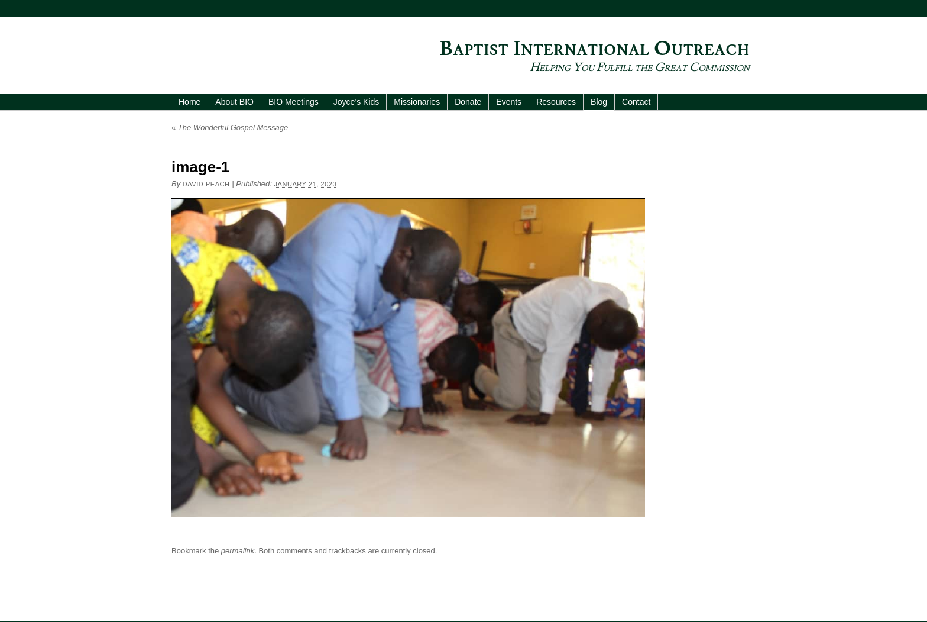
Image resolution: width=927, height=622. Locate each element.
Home (189, 102)
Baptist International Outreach (594, 49)
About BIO (234, 102)
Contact (636, 102)
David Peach (206, 184)
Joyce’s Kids (356, 102)
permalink (237, 550)
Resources (556, 102)
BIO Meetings (293, 102)
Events (508, 102)
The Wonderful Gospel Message (229, 127)
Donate (468, 102)
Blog (599, 102)
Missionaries (417, 102)
